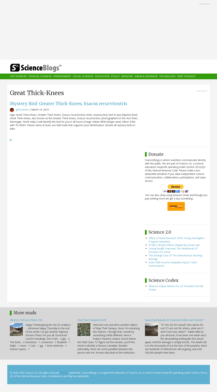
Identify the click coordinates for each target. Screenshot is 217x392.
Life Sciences (18, 76)
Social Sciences (83, 76)
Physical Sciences (40, 76)
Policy (115, 76)
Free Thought (186, 76)
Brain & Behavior (146, 76)
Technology (167, 76)
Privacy (64, 372)
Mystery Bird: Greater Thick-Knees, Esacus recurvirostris (68, 103)
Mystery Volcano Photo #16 (26, 320)
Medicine (127, 76)
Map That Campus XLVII (91, 320)
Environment (62, 76)
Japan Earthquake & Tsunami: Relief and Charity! (174, 320)
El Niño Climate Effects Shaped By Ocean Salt (174, 245)
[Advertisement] (108, 30)
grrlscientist (22, 109)
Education (102, 76)
